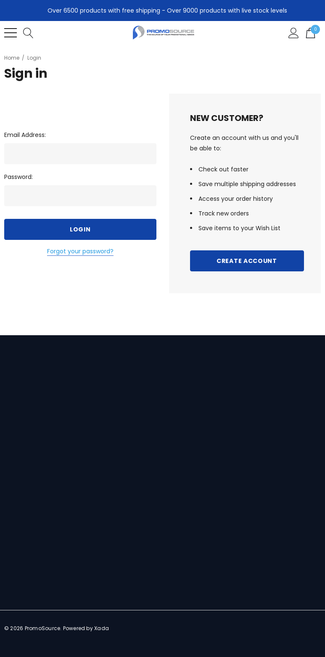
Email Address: (25, 135)
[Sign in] (293, 32)
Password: (18, 177)
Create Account (247, 261)
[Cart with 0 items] (310, 32)
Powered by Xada (86, 628)
